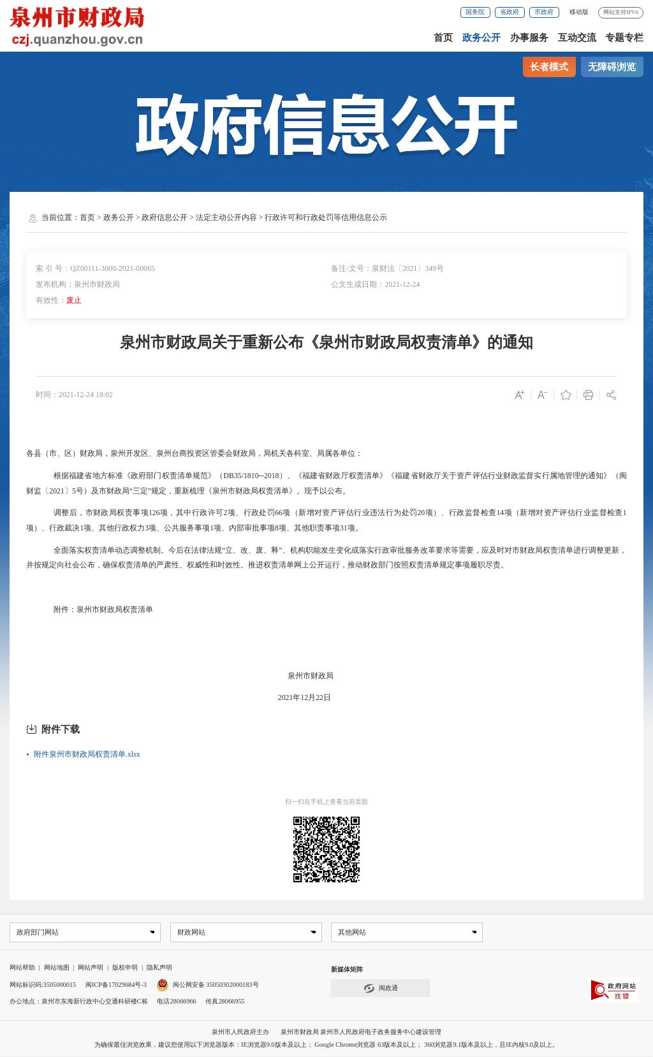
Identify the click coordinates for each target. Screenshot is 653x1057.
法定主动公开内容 (226, 217)
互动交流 (577, 38)
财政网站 (191, 932)
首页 (443, 38)
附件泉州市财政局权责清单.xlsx (87, 754)
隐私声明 (159, 968)
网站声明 (90, 968)
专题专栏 (624, 38)
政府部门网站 (37, 932)
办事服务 (529, 38)
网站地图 (57, 968)
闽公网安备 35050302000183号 (207, 985)
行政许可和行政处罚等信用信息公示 (326, 217)
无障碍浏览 (612, 67)
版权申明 (125, 968)
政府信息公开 (164, 217)
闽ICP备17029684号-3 (116, 985)
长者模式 (549, 67)
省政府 (509, 11)
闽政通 (380, 989)
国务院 (475, 11)
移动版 (579, 11)
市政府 (544, 11)
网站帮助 (22, 968)
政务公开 (481, 38)
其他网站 (352, 932)
